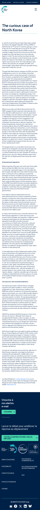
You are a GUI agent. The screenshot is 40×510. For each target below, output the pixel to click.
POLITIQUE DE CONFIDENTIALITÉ (28, 460)
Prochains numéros (18, 2)
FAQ (23, 475)
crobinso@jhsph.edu (21, 379)
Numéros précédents (32, 2)
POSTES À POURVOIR (9, 482)
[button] (37, 9)
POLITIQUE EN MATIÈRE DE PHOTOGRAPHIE (29, 467)
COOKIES (5, 489)
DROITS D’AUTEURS (8, 460)
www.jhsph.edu (11, 384)
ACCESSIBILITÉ (6, 466)
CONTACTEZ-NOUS (8, 473)
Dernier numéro (6, 2)
